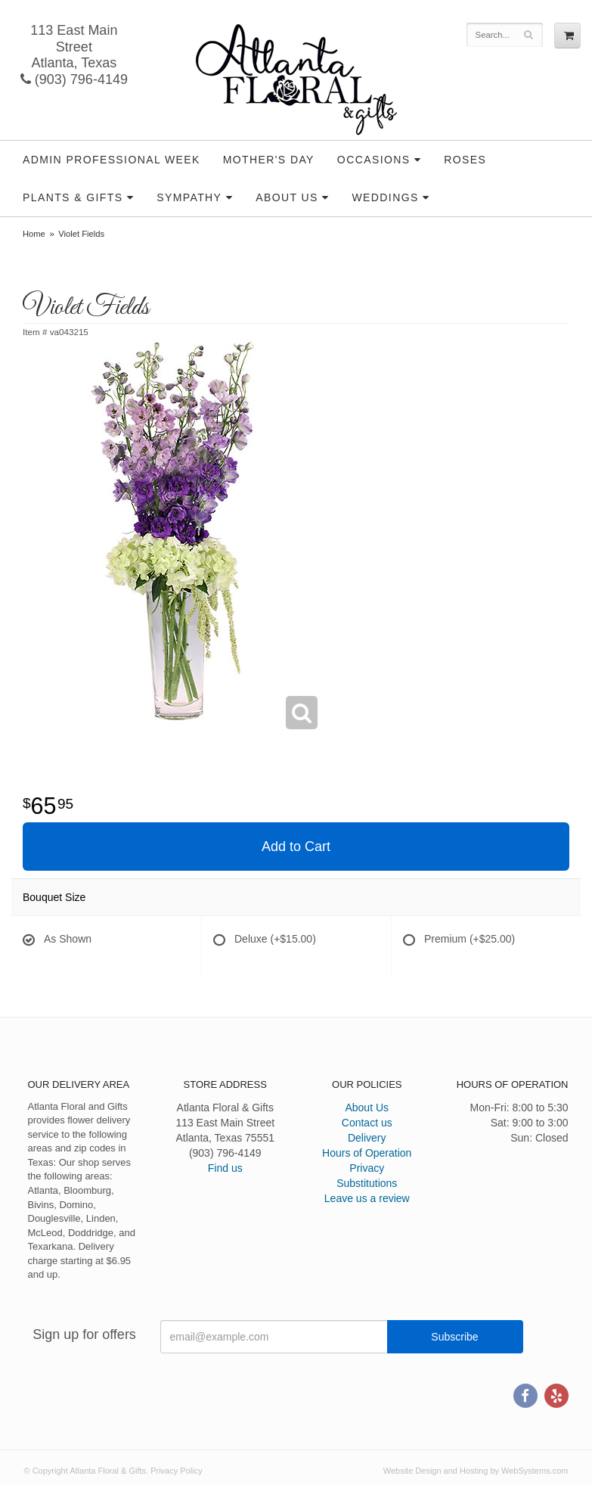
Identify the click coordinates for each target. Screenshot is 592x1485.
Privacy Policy (176, 1470)
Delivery (367, 1138)
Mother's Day (269, 160)
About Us (287, 197)
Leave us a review (367, 1198)
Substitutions (366, 1183)
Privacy (366, 1168)
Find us (225, 1168)
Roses (465, 160)
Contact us (367, 1123)
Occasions (374, 160)
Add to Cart (296, 846)
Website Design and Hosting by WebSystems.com (476, 1470)
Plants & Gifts (72, 197)
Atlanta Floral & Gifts (296, 79)
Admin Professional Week (111, 160)
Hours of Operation (366, 1153)
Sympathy (189, 197)
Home (34, 233)
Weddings (385, 197)
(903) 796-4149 (74, 79)
